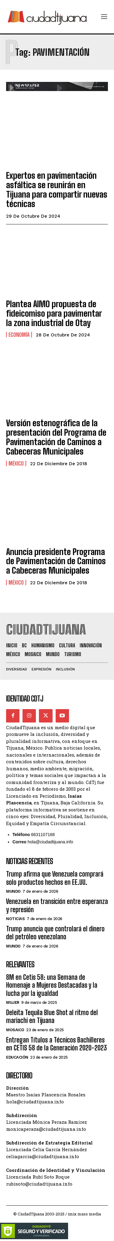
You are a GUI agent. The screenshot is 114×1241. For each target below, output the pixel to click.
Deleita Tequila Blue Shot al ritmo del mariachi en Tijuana (52, 1016)
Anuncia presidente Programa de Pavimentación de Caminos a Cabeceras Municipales (56, 561)
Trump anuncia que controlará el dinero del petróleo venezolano (55, 933)
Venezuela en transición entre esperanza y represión (57, 905)
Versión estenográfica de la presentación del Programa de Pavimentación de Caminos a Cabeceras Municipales (56, 437)
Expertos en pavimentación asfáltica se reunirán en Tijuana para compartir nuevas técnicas (56, 189)
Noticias (15, 918)
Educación (17, 1057)
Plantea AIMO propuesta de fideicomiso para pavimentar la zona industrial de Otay (54, 313)
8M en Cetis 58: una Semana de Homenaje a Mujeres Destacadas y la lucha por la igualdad (51, 985)
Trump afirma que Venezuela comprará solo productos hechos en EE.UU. (54, 878)
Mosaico (15, 1030)
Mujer (12, 1002)
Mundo (13, 891)
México (16, 463)
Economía (19, 334)
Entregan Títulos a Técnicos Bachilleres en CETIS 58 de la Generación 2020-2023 (56, 1044)
